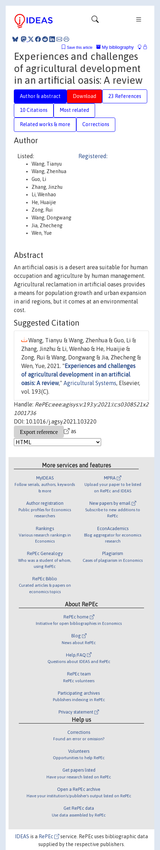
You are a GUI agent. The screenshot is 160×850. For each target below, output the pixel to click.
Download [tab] (84, 96)
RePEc (49, 836)
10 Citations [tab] (34, 110)
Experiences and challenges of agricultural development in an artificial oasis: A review (78, 374)
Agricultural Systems (90, 383)
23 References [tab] (124, 96)
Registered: (92, 156)
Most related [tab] (74, 110)
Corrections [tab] (95, 124)
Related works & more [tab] (45, 124)
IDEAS (22, 836)
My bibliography (115, 47)
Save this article (79, 48)
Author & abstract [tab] (40, 96)
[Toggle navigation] (95, 21)
